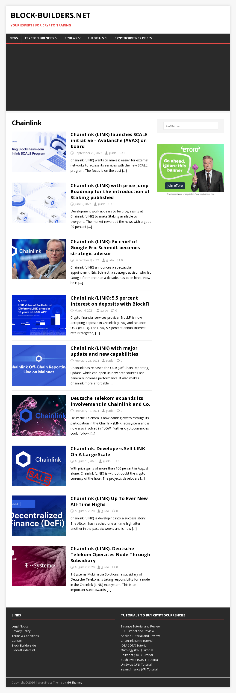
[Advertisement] (118, 78)
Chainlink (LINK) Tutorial (137, 641)
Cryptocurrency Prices (133, 38)
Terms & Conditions (25, 636)
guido (113, 153)
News (13, 38)
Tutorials (96, 38)
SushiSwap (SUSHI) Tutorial (140, 660)
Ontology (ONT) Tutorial (137, 650)
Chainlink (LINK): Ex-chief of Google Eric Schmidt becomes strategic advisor (105, 247)
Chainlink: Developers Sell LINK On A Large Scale (108, 451)
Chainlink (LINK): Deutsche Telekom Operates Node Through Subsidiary (110, 554)
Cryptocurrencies (39, 38)
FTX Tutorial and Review (137, 631)
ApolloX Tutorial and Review (140, 636)
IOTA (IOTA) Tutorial (134, 645)
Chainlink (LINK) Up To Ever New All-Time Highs (109, 501)
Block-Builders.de (24, 645)
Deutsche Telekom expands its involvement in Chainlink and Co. (110, 401)
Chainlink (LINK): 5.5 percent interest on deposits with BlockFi (110, 301)
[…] (124, 170)
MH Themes (74, 682)
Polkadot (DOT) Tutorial (137, 655)
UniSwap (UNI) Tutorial (136, 664)
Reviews (71, 38)
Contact (17, 641)
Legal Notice (20, 626)
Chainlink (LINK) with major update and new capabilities (104, 351)
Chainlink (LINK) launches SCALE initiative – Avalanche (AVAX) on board (109, 140)
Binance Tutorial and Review (140, 626)
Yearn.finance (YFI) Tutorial (139, 669)
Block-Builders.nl (23, 650)
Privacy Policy (21, 631)
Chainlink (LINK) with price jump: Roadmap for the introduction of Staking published (110, 191)
